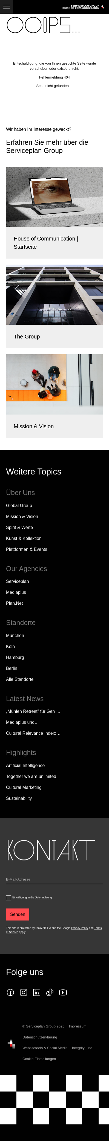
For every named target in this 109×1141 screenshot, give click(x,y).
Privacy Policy (79, 937)
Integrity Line (82, 1057)
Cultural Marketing (24, 796)
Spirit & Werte (19, 536)
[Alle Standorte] (20, 688)
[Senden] (17, 923)
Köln (10, 655)
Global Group (19, 514)
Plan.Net (14, 612)
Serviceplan (17, 590)
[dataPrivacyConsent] (8, 906)
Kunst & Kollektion (24, 547)
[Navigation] (6, 7)
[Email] (54, 889)
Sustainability (19, 807)
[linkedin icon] (36, 1001)
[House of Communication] (11, 1053)
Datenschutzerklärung (39, 1046)
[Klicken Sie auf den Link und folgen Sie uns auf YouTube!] (63, 1001)
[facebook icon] (10, 1001)
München (15, 644)
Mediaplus (16, 601)
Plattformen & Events (26, 558)
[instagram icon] (23, 1001)
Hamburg (15, 666)
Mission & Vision (22, 525)
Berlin (11, 677)
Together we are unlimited (31, 785)
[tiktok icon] (49, 1001)
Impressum (77, 1035)
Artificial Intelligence (25, 774)
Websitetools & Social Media (45, 1057)
